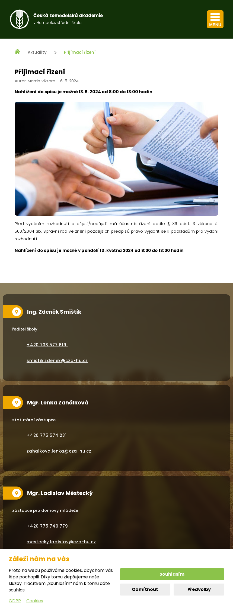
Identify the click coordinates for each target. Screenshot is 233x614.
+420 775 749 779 (47, 526)
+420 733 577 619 (47, 345)
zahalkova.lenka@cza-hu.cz (59, 451)
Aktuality (37, 52)
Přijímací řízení (79, 52)
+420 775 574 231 (47, 435)
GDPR (15, 601)
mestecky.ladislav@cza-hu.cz (61, 542)
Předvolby (199, 589)
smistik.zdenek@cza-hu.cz (57, 360)
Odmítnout (145, 589)
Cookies (34, 601)
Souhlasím (171, 574)
